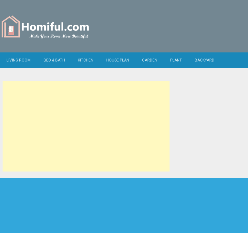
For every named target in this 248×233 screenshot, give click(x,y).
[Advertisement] (86, 126)
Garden (149, 60)
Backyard (204, 60)
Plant (176, 60)
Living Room (18, 60)
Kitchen (85, 60)
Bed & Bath (54, 60)
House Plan (117, 60)
